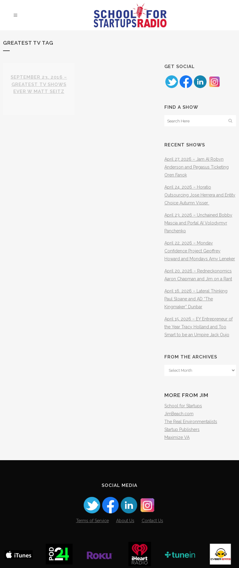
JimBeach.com (179, 413)
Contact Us (152, 520)
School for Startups (183, 405)
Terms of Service (92, 520)
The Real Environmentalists (190, 421)
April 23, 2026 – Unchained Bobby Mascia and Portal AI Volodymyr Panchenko (198, 223)
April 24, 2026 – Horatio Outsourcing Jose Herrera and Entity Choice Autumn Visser (199, 195)
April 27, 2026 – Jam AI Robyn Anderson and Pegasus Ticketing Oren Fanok (196, 167)
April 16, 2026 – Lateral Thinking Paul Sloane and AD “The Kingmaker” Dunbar (195, 299)
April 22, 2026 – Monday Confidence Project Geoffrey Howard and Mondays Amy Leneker (199, 251)
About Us (125, 520)
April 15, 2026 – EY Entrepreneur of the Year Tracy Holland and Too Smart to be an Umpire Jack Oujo (198, 327)
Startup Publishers (182, 429)
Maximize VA (177, 437)
